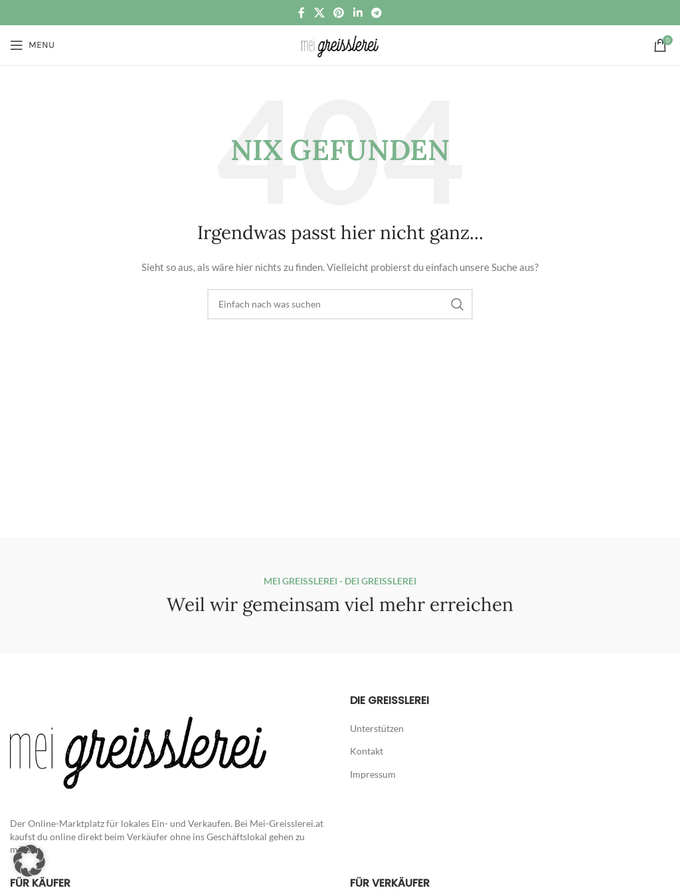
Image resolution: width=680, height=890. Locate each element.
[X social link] (319, 13)
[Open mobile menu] (32, 45)
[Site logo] (340, 44)
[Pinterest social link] (339, 13)
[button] (29, 861)
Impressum (373, 774)
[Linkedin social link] (358, 13)
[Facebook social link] (301, 13)
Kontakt (366, 750)
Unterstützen (377, 728)
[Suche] (340, 304)
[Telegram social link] (376, 13)
